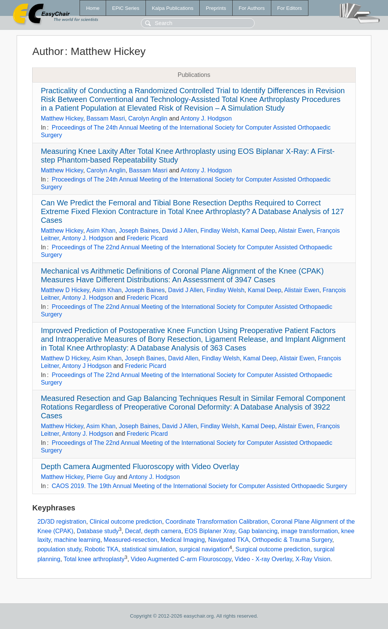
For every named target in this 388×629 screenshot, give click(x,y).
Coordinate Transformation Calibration (217, 521)
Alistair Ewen (295, 230)
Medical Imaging (183, 540)
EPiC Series (125, 8)
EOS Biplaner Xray (210, 531)
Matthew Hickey (62, 118)
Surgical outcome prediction (272, 549)
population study (59, 549)
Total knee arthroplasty (94, 559)
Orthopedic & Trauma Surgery (292, 540)
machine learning (77, 540)
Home (93, 8)
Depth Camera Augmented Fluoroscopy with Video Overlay (140, 466)
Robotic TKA (101, 549)
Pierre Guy (100, 477)
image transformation (309, 531)
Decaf (133, 531)
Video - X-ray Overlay (263, 559)
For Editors (289, 8)
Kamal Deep (258, 230)
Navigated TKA (228, 540)
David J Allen (179, 230)
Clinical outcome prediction (126, 521)
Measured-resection (130, 540)
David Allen (183, 358)
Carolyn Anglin (147, 118)
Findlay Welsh (219, 230)
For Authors (252, 8)
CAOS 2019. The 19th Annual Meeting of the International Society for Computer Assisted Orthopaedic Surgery (199, 486)
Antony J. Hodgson (206, 118)
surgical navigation (204, 549)
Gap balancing (257, 531)
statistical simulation (148, 549)
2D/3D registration (62, 521)
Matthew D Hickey (65, 290)
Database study (98, 531)
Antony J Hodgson (87, 366)
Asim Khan (100, 230)
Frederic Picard (147, 238)
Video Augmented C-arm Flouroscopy (181, 559)
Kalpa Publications (173, 8)
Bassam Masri (105, 118)
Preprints (216, 8)
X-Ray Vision (313, 559)
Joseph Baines (139, 230)
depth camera (162, 531)
